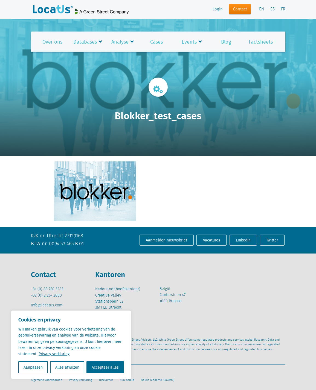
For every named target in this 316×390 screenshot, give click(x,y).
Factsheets (261, 41)
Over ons (52, 41)
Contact (240, 9)
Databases (85, 41)
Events (189, 41)
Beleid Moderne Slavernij (157, 380)
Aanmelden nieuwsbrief (166, 240)
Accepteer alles (105, 367)
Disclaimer (106, 380)
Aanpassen (33, 367)
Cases (156, 41)
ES (272, 9)
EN (261, 9)
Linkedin (243, 240)
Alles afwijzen (67, 367)
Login (218, 9)
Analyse (120, 41)
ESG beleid (127, 380)
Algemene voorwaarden (46, 380)
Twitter (272, 240)
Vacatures (211, 240)
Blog (226, 41)
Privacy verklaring (54, 354)
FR (283, 9)
